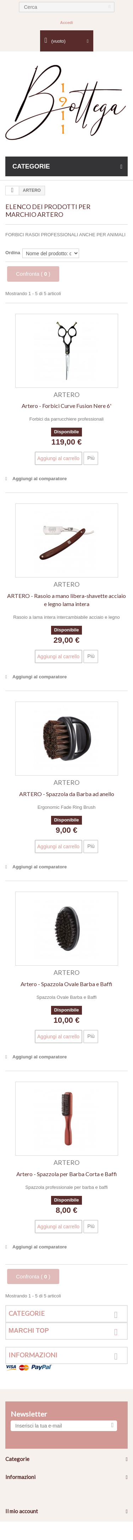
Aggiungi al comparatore (39, 478)
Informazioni (33, 1355)
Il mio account (21, 1511)
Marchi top (29, 1330)
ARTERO (66, 394)
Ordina (12, 252)
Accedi (66, 22)
